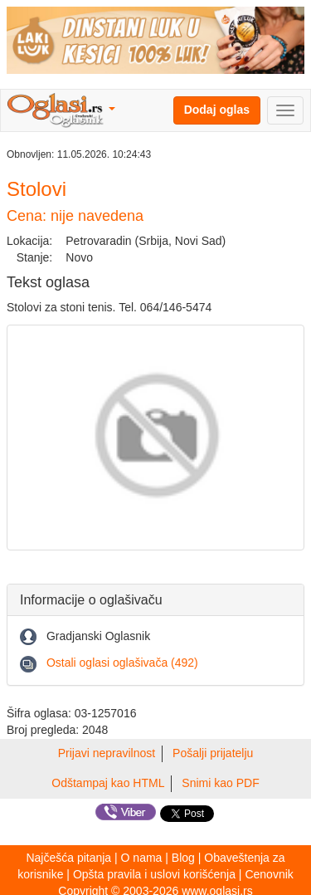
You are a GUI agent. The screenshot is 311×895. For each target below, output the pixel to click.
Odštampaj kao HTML (107, 783)
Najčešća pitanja (68, 857)
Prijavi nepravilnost (107, 753)
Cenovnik (269, 874)
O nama (142, 857)
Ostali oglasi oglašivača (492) (122, 662)
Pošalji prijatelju (213, 753)
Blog (183, 857)
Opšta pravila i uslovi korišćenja (154, 874)
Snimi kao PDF (220, 783)
